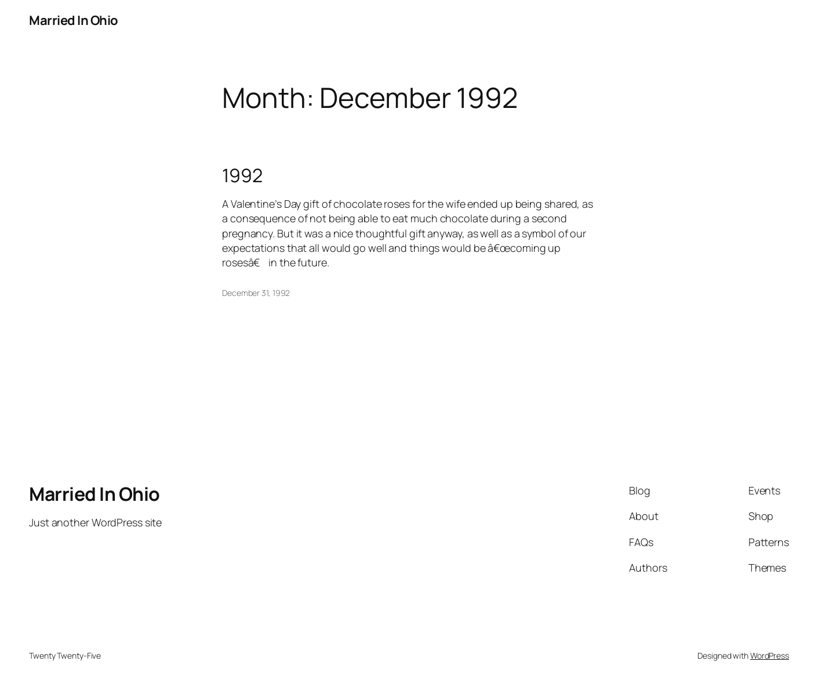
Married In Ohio (73, 20)
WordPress (769, 655)
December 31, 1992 (256, 292)
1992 (242, 175)
